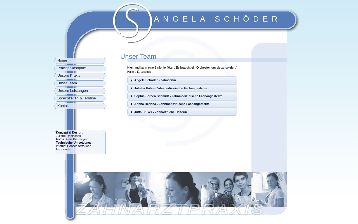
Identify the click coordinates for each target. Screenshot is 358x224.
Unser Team (67, 83)
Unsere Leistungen (72, 90)
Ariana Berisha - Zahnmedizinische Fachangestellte (171, 104)
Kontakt (63, 106)
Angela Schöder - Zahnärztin (155, 80)
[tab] (182, 80)
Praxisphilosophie (71, 68)
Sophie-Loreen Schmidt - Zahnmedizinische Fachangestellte (178, 96)
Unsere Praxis (68, 75)
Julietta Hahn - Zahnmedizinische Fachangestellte (170, 88)
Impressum (64, 149)
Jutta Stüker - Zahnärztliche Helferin (160, 112)
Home (62, 60)
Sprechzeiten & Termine (76, 98)
